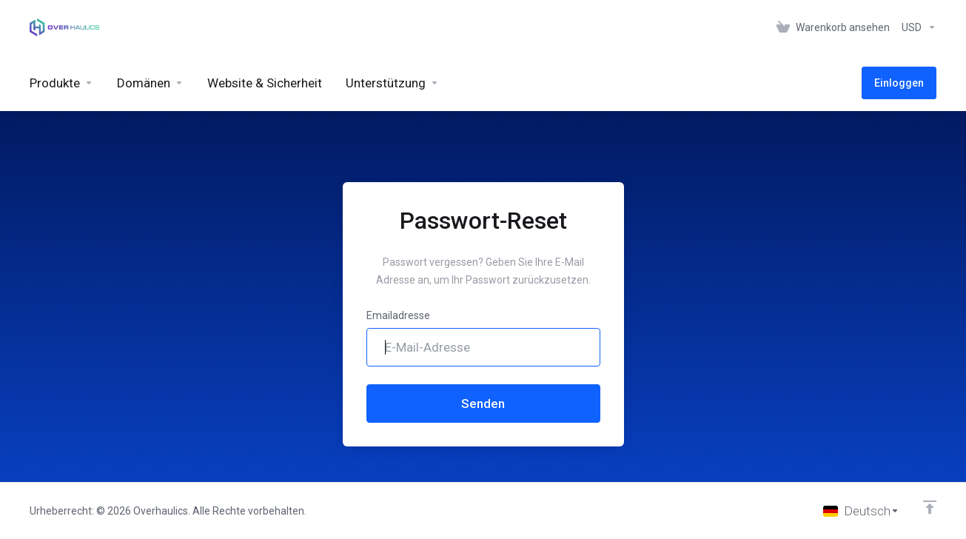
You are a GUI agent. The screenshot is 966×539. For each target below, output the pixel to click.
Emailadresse (398, 315)
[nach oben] (929, 507)
